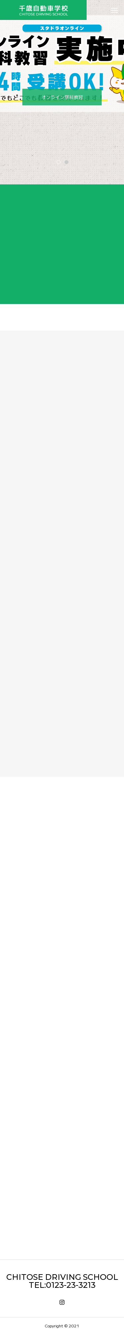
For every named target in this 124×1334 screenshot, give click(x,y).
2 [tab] (66, 161)
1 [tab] (59, 161)
